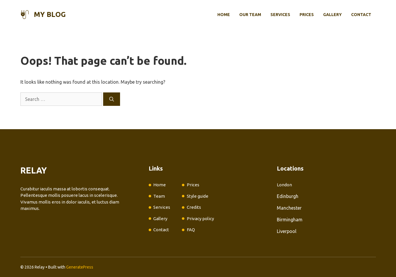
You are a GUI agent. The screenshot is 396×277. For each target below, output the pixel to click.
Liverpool (286, 231)
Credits (194, 207)
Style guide (197, 196)
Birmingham (289, 219)
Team (159, 196)
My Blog (50, 14)
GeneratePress (79, 267)
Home (223, 14)
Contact (361, 14)
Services (280, 14)
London (284, 184)
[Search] (111, 99)
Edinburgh (287, 196)
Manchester (289, 208)
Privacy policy (200, 218)
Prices (307, 14)
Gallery (332, 14)
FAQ (191, 229)
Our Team (250, 14)
